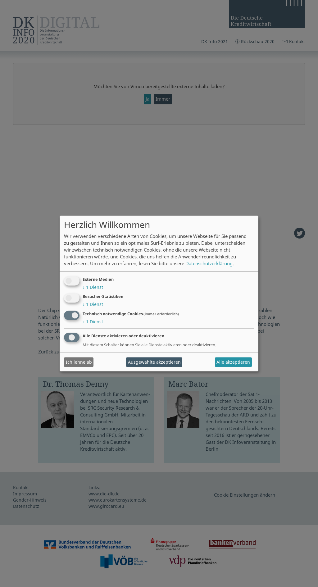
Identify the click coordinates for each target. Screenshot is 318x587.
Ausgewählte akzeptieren (154, 362)
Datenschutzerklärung (209, 263)
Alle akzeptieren (233, 362)
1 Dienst (93, 287)
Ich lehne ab (79, 362)
